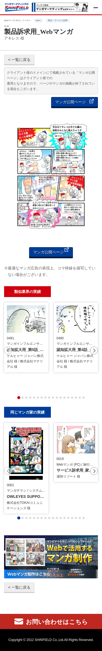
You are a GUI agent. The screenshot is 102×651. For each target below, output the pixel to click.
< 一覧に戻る (19, 59)
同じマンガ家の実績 (27, 412)
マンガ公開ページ (74, 101)
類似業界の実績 (27, 291)
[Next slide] (94, 350)
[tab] (18, 397)
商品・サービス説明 (57, 20)
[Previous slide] (8, 350)
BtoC (38, 20)
